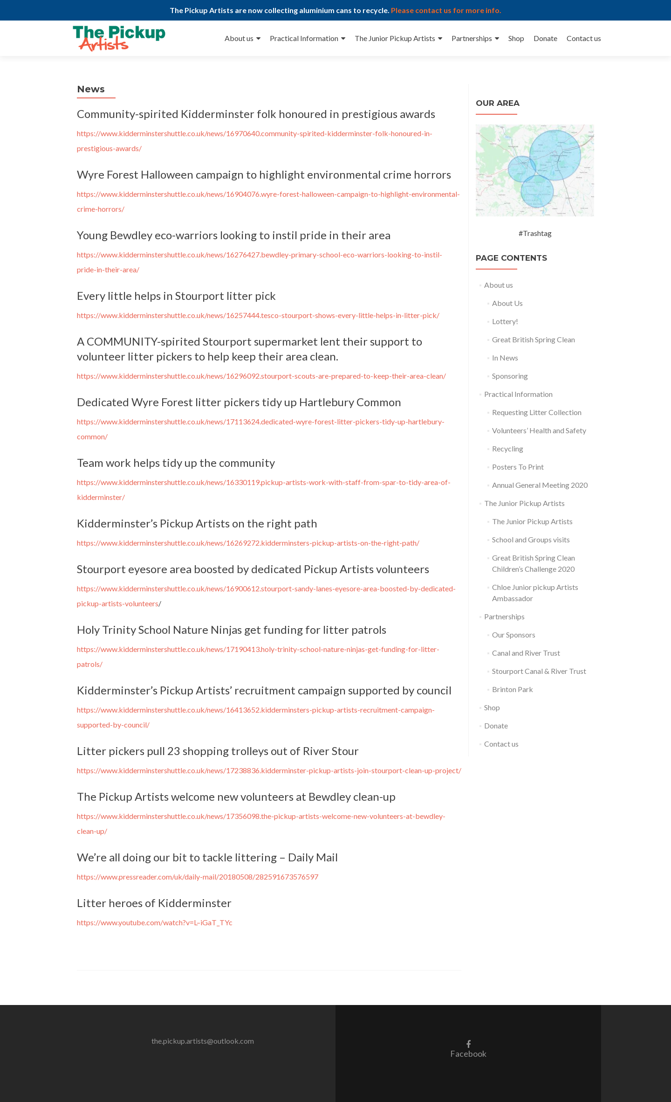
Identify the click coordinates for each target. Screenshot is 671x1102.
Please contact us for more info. (446, 10)
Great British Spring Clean (533, 339)
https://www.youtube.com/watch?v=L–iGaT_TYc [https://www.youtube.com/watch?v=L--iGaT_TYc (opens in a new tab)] (155, 922)
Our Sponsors (513, 634)
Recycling (507, 448)
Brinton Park (512, 689)
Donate (545, 38)
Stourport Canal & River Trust (539, 670)
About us (239, 38)
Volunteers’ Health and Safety (539, 430)
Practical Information (304, 38)
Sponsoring (510, 375)
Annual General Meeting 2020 (540, 484)
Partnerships (472, 38)
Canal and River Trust (526, 652)
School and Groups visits (531, 539)
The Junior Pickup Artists (395, 38)
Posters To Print (518, 466)
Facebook (468, 1049)
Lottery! (505, 321)
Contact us (584, 38)
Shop (516, 38)
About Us (507, 302)
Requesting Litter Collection (537, 412)
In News (505, 357)
